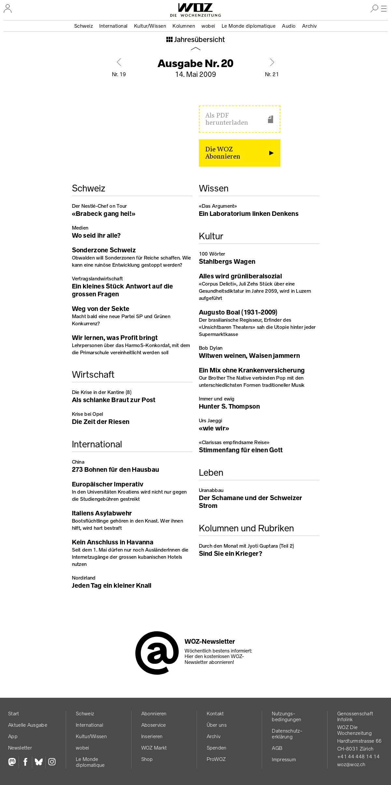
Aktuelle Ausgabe (27, 725)
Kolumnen (184, 26)
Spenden (217, 747)
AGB (277, 748)
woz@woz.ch (351, 764)
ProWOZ (216, 759)
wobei (208, 26)
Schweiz (83, 26)
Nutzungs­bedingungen (286, 716)
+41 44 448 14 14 (358, 756)
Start (13, 713)
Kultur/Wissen (150, 26)
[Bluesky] (38, 762)
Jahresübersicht (199, 40)
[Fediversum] (13, 762)
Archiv (309, 26)
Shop (147, 759)
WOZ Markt (154, 747)
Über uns (217, 725)
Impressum (284, 759)
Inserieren (152, 736)
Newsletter (20, 747)
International (113, 26)
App (13, 736)
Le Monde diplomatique (249, 26)
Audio (289, 26)
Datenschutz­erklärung (287, 733)
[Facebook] (25, 762)
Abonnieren (154, 713)
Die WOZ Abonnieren (222, 153)
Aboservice (153, 725)
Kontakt (215, 713)
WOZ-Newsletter (210, 641)
